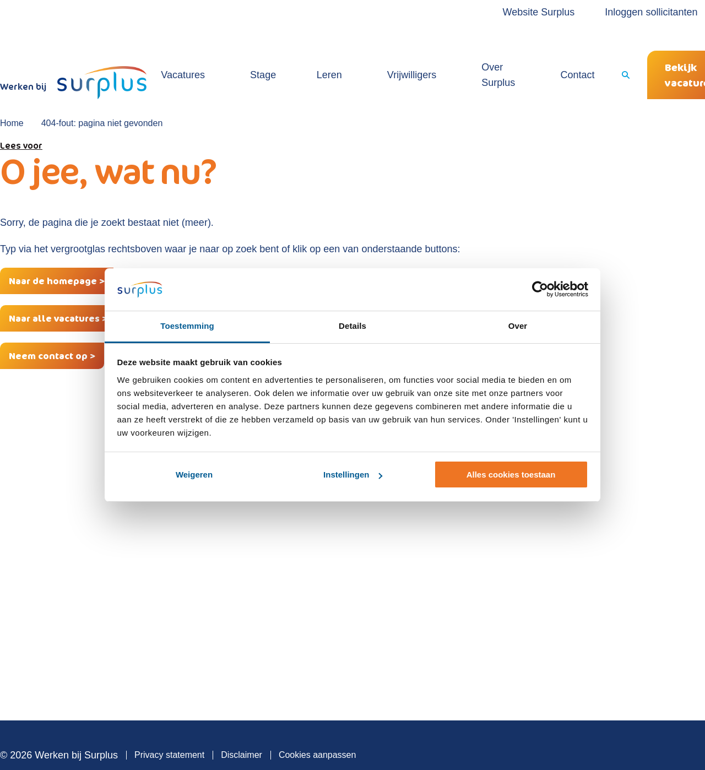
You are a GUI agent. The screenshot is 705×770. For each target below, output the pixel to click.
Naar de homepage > (57, 250)
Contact (511, 51)
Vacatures (207, 51)
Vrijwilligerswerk (272, 539)
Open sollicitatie (272, 572)
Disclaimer (241, 724)
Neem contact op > (52, 325)
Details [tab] (352, 325)
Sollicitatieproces (454, 539)
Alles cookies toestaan (511, 474)
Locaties (437, 556)
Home (12, 92)
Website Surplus (492, 12)
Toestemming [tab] (187, 325)
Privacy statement (169, 724)
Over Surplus (444, 51)
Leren (310, 51)
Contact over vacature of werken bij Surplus (490, 598)
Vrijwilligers (368, 51)
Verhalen (438, 572)
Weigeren (194, 474)
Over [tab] (518, 325)
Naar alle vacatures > (58, 287)
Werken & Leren (272, 556)
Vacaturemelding (273, 589)
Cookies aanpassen (317, 724)
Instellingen (352, 474)
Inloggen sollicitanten (604, 12)
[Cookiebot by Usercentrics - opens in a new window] (540, 289)
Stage (262, 51)
